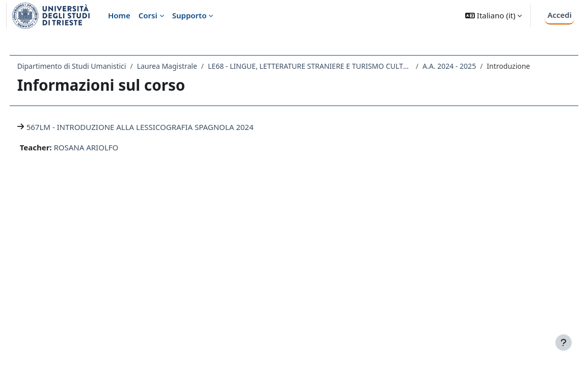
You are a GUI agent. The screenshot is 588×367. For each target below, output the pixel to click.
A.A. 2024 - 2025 (468, 66)
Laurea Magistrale (186, 66)
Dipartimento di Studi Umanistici (90, 66)
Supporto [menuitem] (189, 15)
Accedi (559, 15)
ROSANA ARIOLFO (105, 147)
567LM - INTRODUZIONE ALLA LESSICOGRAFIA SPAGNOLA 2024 (159, 127)
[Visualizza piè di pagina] (563, 342)
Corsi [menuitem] (148, 15)
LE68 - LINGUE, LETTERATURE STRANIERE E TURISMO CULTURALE (329, 66)
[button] (493, 15)
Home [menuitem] (119, 15)
